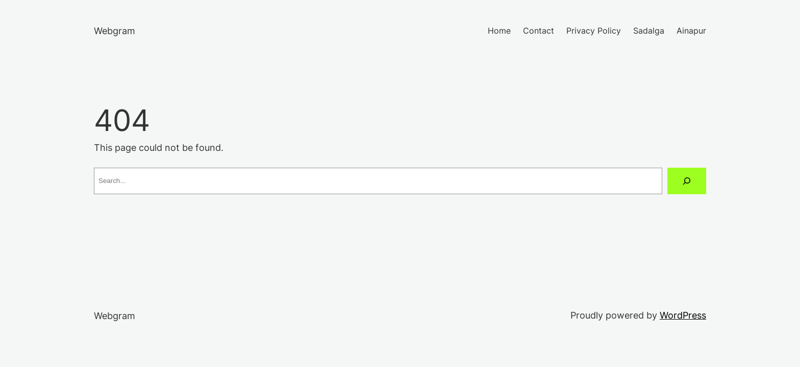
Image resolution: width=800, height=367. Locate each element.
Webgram (114, 30)
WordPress (683, 315)
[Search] (686, 181)
